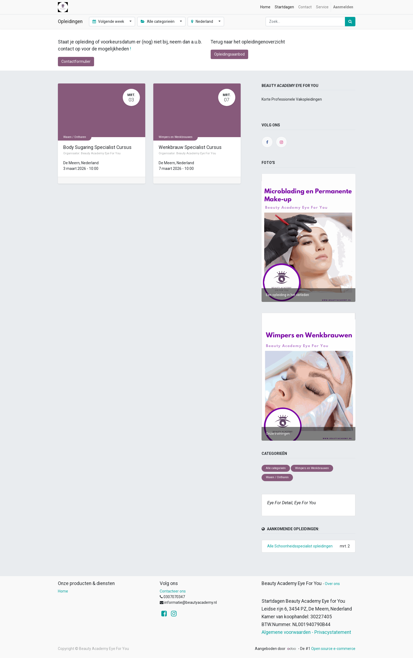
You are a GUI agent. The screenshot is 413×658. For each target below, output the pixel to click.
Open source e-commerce (333, 648)
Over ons (332, 584)
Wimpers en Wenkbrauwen (175, 136)
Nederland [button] (202, 21)
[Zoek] (350, 21)
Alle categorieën (276, 468)
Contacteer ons (173, 591)
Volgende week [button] (108, 21)
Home (63, 591)
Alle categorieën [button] (158, 21)
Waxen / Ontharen (74, 136)
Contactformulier (76, 61)
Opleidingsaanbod (229, 54)
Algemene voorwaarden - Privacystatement (306, 632)
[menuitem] (265, 7)
